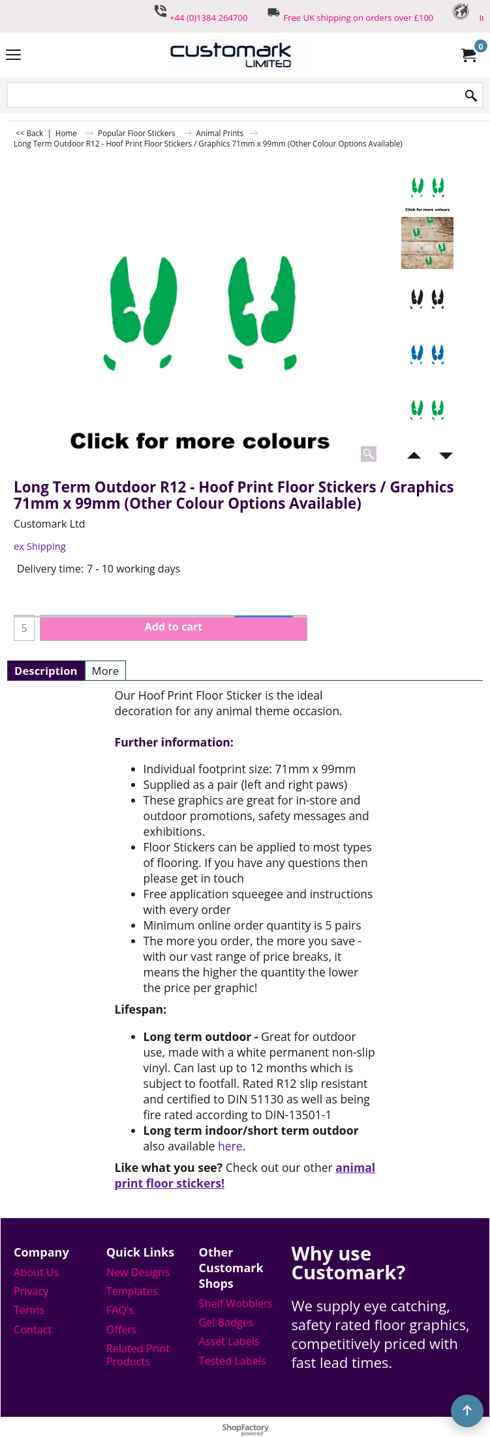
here (230, 1146)
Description (46, 670)
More (105, 670)
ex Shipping (40, 545)
